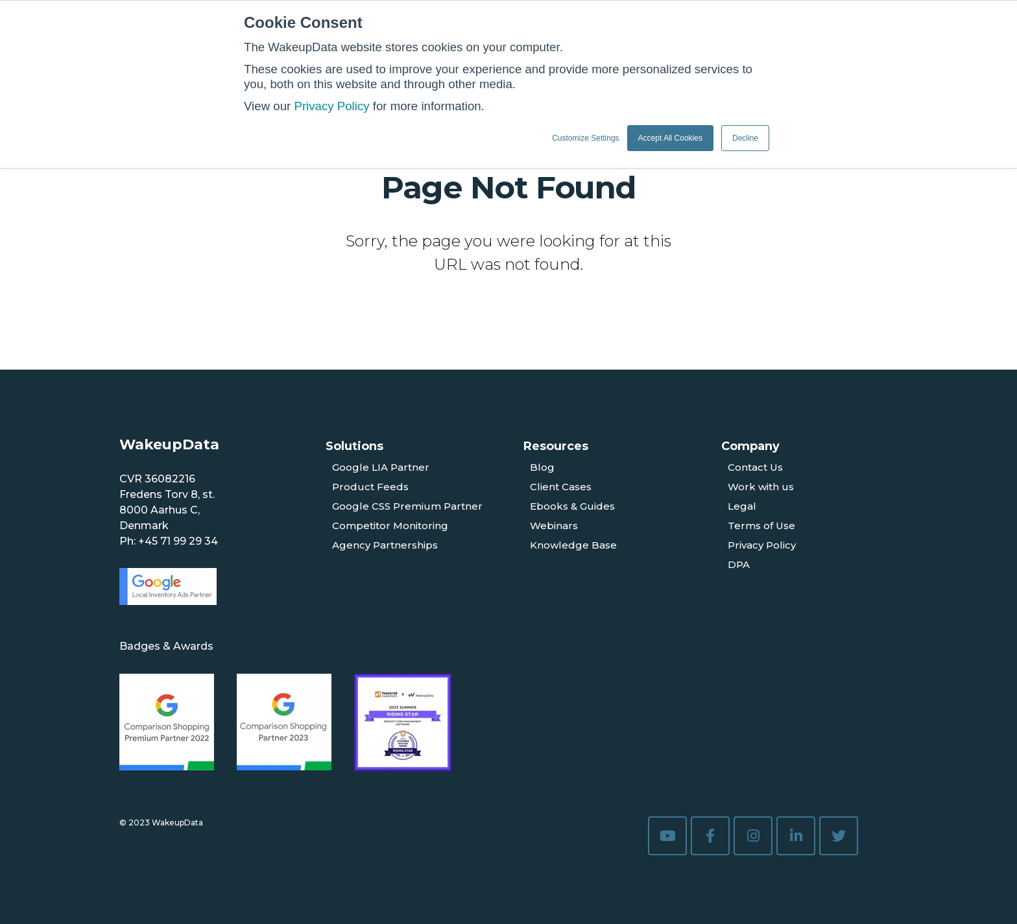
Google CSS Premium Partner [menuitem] (407, 506)
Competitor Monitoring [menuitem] (390, 525)
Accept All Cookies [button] (670, 138)
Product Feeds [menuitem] (370, 486)
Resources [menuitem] (555, 446)
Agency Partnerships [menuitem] (385, 545)
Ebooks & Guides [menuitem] (572, 506)
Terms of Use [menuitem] (761, 525)
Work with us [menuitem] (761, 486)
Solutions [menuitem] (354, 446)
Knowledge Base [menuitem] (573, 545)
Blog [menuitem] (542, 467)
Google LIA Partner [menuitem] (380, 467)
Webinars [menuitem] (554, 525)
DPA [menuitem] (739, 564)
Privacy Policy (331, 106)
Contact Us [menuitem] (755, 467)
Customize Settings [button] (585, 138)
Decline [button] (745, 138)
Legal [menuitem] (742, 506)
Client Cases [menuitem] (561, 486)
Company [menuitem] (750, 446)
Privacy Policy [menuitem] (762, 545)
